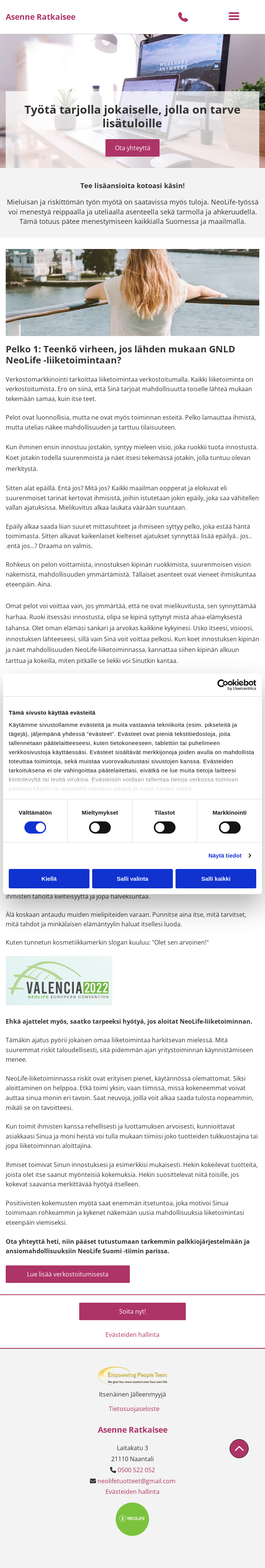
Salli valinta (132, 878)
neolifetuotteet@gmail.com (136, 1481)
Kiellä (49, 878)
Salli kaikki (216, 878)
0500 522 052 (136, 1470)
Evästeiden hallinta (132, 1334)
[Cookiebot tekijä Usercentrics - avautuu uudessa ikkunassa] (223, 685)
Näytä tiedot (225, 855)
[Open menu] (234, 17)
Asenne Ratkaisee (40, 16)
